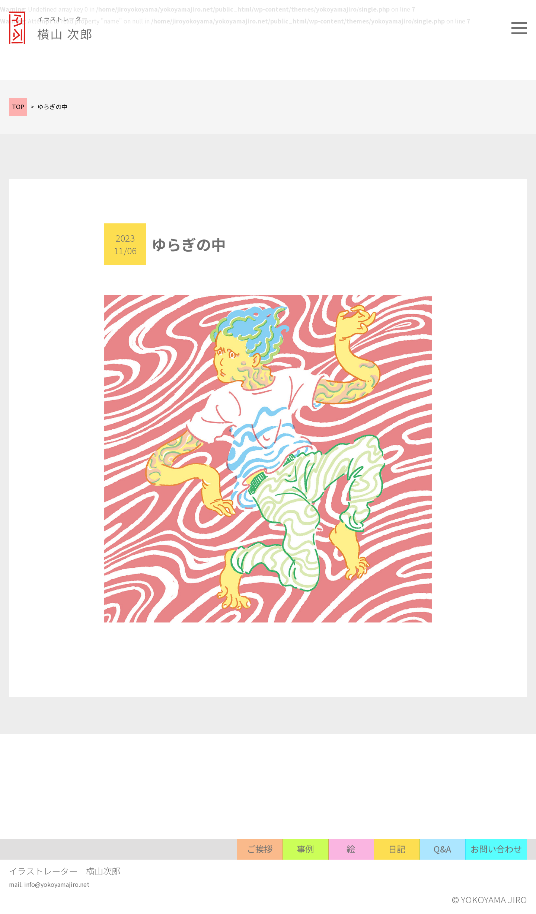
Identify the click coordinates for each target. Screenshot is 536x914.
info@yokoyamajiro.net (56, 885)
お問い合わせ (494, 869)
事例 (293, 869)
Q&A (438, 869)
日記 (390, 869)
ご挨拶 (244, 869)
